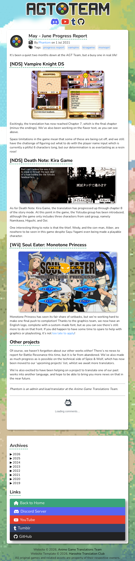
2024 (16, 462)
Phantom (45, 43)
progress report (53, 47)
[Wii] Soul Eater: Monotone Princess (48, 245)
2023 (16, 467)
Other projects (25, 342)
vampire (73, 47)
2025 (16, 458)
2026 (16, 454)
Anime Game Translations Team (80, 549)
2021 (16, 475)
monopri (104, 47)
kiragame (89, 47)
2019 (16, 483)
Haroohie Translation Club (87, 554)
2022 (16, 471)
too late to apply (63, 333)
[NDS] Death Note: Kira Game (41, 160)
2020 (16, 479)
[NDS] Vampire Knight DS (37, 64)
